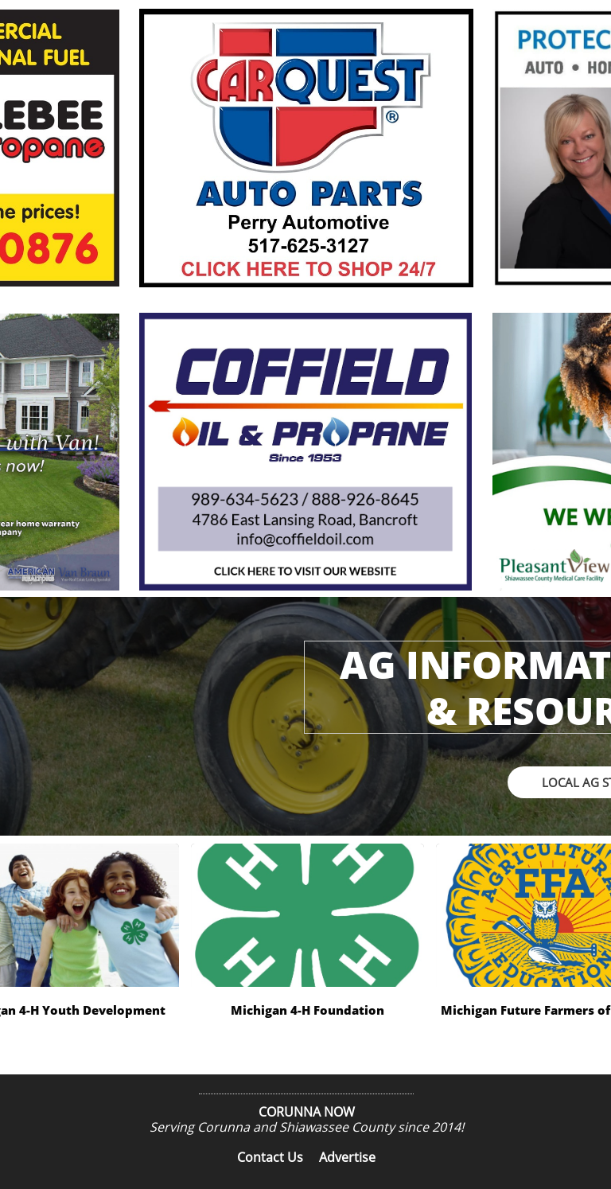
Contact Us (270, 1157)
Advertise (347, 1157)
